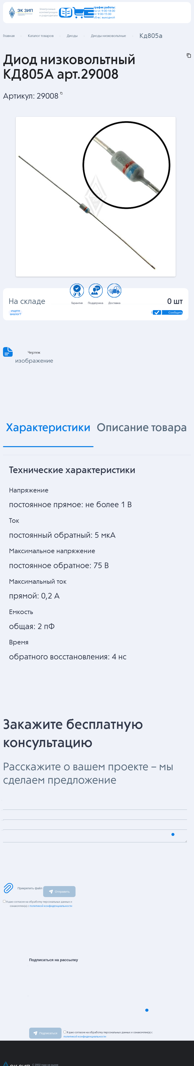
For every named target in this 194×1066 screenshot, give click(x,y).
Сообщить (142, 332)
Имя (43, 1012)
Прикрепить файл (22, 921)
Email (45, 1042)
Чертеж (34, 384)
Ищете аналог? (51, 332)
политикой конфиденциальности (52, 938)
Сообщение (30, 877)
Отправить (59, 924)
